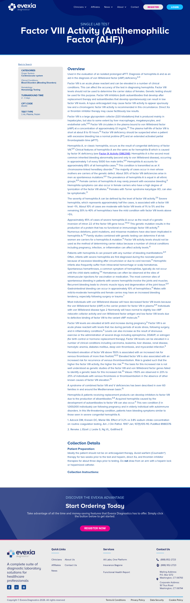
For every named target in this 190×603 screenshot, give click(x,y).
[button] (80, 8)
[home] (22, 7)
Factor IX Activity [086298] (114, 153)
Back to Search (25, 64)
